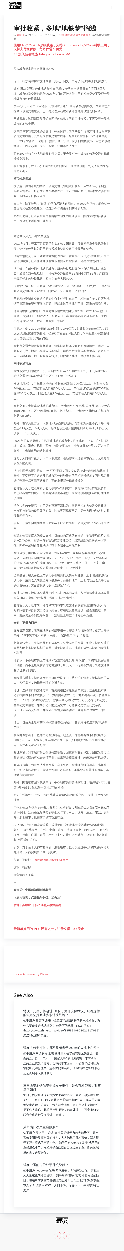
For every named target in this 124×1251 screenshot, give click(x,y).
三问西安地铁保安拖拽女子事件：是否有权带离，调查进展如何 (62, 1087)
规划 (88, 35)
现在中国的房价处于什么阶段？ (45, 1165)
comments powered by (31, 974)
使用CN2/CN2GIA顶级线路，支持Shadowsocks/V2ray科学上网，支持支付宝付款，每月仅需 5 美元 (62, 47)
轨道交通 (80, 35)
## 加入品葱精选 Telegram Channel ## (42, 54)
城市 (67, 35)
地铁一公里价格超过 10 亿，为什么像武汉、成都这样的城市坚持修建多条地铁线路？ (61, 1013)
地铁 (61, 35)
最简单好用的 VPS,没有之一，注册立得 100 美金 (49, 929)
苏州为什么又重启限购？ (41, 1127)
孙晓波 (20, 35)
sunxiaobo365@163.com (51, 860)
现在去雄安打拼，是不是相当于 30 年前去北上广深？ (61, 1048)
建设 (72, 35)
